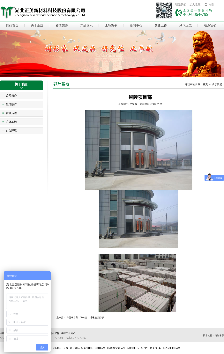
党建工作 (160, 25)
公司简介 (11, 95)
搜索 (211, 4)
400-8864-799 (195, 14)
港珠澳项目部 (97, 317)
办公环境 (11, 130)
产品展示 (86, 25)
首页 (205, 84)
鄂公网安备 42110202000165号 (125, 348)
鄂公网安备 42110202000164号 (162, 348)
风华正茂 (185, 25)
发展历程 (11, 113)
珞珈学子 (219, 335)
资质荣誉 (62, 25)
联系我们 (210, 25)
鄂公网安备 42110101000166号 (88, 348)
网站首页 (12, 25)
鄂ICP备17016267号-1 (62, 333)
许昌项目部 (72, 317)
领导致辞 (11, 104)
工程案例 (111, 25)
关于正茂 (37, 25)
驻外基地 (11, 121)
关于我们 (217, 84)
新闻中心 (136, 25)
